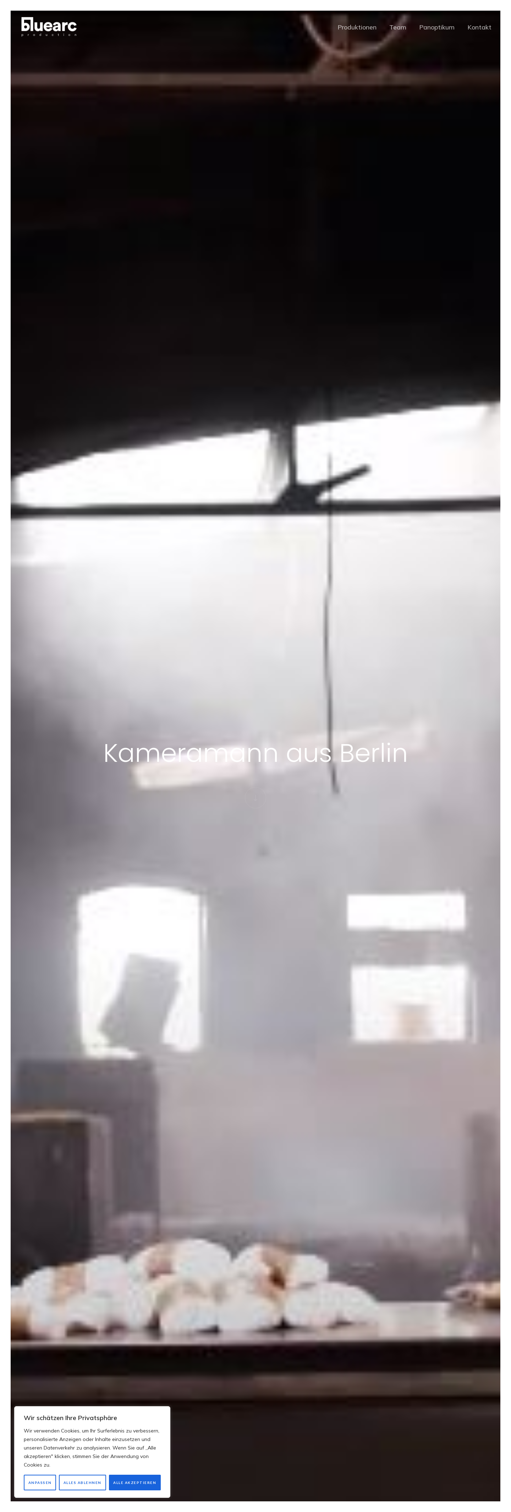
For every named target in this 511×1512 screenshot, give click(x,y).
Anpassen (40, 1482)
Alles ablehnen (82, 1482)
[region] (92, 1452)
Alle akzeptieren (134, 1482)
